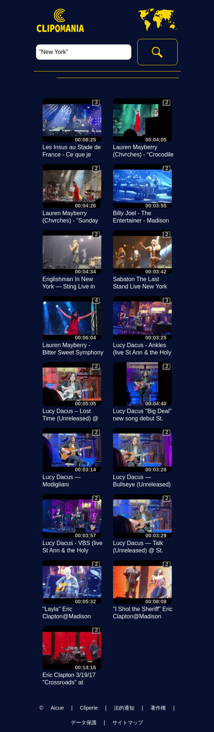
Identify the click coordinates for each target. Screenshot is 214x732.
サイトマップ (127, 722)
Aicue (57, 708)
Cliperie (89, 708)
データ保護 (84, 722)
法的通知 (124, 708)
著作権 (158, 708)
